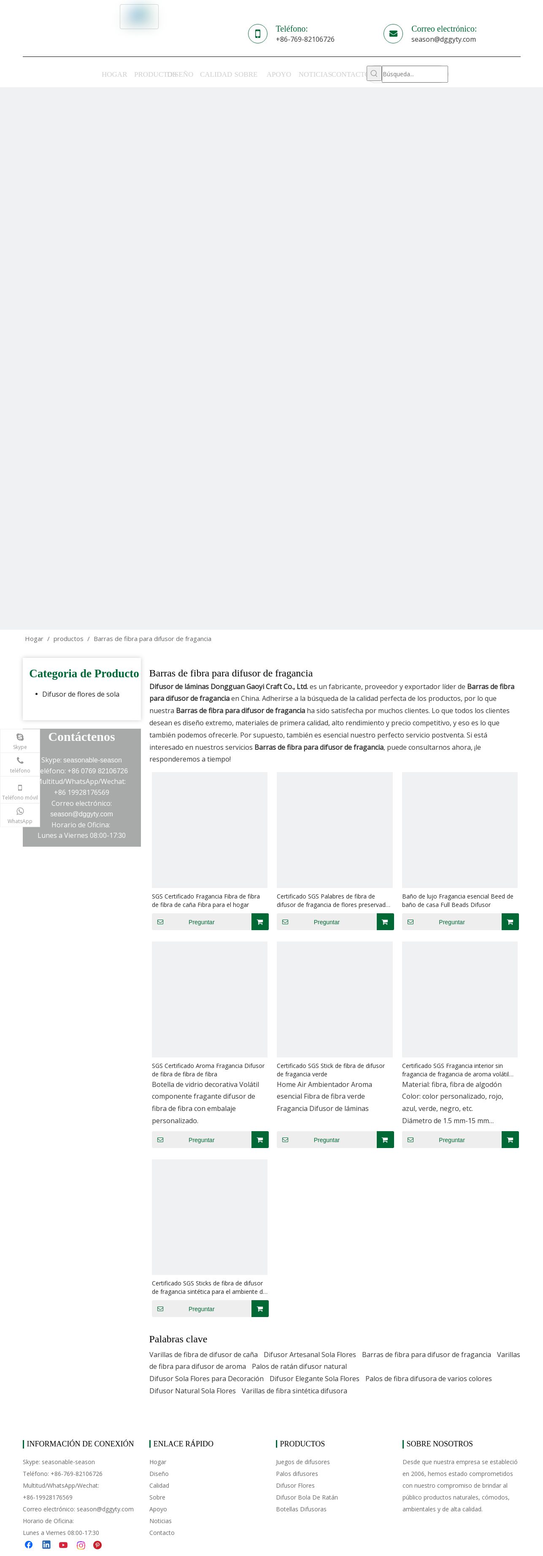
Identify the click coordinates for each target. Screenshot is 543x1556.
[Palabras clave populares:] (374, 73)
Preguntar (183, 921)
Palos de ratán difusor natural (299, 1366)
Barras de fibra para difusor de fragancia (426, 1354)
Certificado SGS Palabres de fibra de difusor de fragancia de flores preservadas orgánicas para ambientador (334, 900)
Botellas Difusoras (301, 1509)
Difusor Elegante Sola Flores (314, 1378)
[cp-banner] (271, 358)
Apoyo (158, 1509)
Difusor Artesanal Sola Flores (310, 1354)
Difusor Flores (295, 1485)
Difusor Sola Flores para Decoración (206, 1378)
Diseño (159, 1474)
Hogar (157, 1462)
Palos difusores (297, 1474)
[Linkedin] (47, 1545)
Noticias (160, 1521)
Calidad (159, 1485)
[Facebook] (29, 1545)
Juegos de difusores (303, 1462)
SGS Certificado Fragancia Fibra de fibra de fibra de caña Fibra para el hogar (206, 900)
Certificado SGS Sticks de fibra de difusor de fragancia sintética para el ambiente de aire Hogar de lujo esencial (209, 1287)
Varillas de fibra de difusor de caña (203, 1354)
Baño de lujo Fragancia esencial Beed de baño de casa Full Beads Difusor (457, 900)
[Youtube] (64, 1545)
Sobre (157, 1497)
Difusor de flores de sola (80, 694)
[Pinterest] (98, 1545)
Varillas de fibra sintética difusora (294, 1390)
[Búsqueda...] (415, 74)
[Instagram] (81, 1545)
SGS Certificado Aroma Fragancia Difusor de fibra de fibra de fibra (208, 1070)
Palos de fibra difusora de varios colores (428, 1378)
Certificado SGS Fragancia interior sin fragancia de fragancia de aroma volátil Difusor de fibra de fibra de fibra (455, 1070)
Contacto (162, 1533)
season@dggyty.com (443, 39)
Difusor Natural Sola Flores (192, 1390)
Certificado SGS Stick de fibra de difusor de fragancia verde (331, 1070)
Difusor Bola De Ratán (307, 1497)
